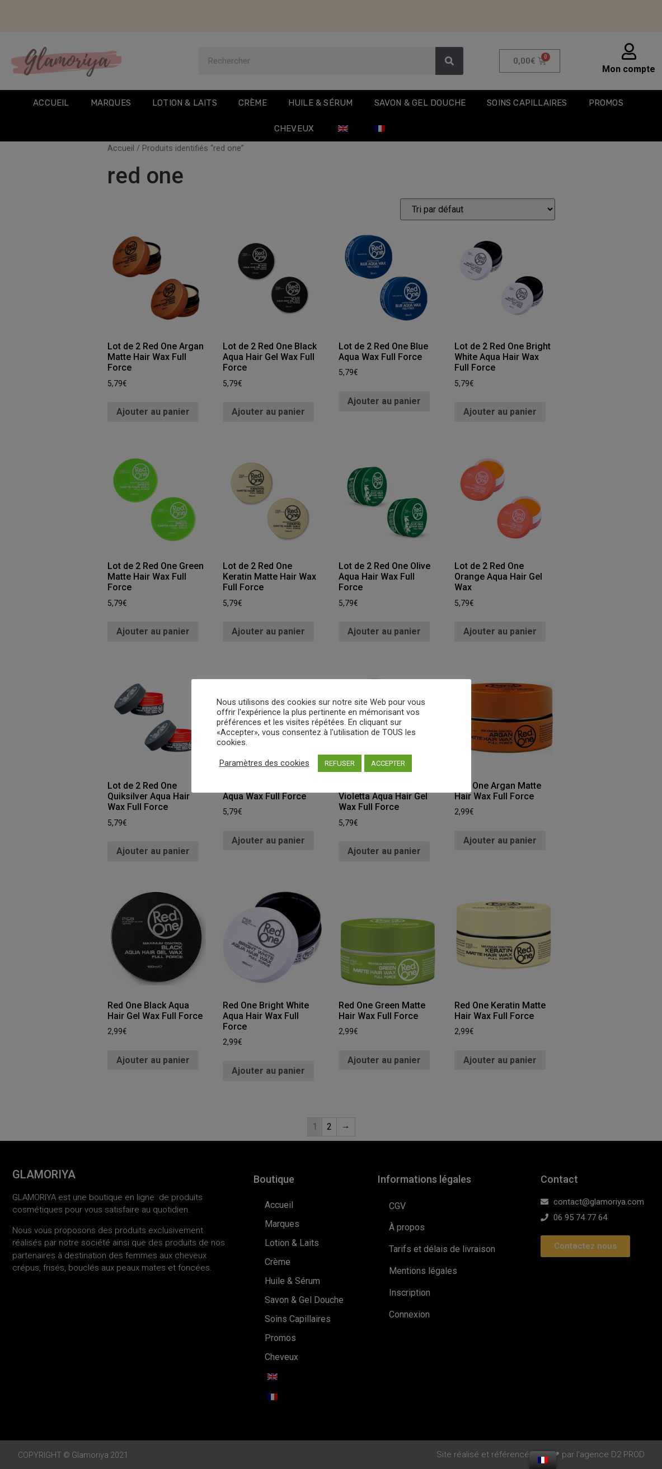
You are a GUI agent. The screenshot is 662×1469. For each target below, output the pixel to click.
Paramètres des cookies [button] (264, 763)
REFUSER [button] (340, 763)
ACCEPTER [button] (388, 763)
